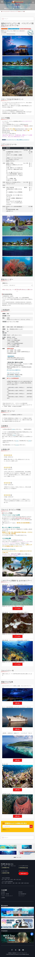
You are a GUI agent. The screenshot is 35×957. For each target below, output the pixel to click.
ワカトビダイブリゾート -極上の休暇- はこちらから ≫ (15, 139)
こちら (13, 429)
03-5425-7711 (5, 867)
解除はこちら (7, 829)
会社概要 (3, 892)
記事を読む (17, 703)
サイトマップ (21, 895)
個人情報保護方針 (22, 893)
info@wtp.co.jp (24, 867)
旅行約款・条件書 (5, 893)
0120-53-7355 (5, 873)
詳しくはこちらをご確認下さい (13, 370)
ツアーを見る (17, 608)
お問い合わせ (23, 873)
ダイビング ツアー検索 (16, 11)
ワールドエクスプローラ (6, 11)
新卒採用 (20, 892)
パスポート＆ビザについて (7, 895)
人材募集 (3, 897)
